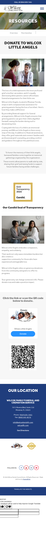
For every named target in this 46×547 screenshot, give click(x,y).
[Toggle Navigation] (35, 32)
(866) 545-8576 (24, 417)
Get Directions (23, 430)
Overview (14, 33)
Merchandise (26, 33)
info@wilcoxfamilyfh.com (23, 422)
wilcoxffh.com (23, 425)
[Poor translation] (8, 507)
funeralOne (26, 479)
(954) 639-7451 (26, 2)
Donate (23, 334)
